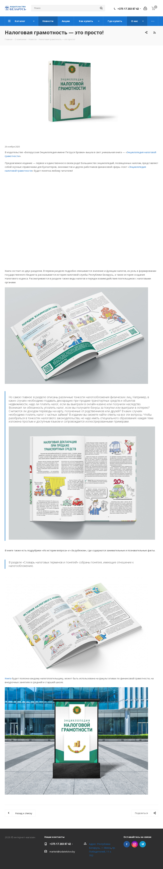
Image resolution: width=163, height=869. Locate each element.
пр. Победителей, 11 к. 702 (102, 851)
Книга (8, 678)
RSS (154, 32)
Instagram (134, 844)
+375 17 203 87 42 (128, 8)
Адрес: (93, 843)
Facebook (127, 844)
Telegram (142, 844)
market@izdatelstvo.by (62, 851)
